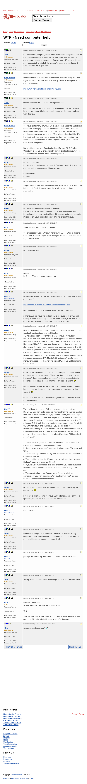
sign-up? (13, 43)
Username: (13, 44)
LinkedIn (6, 761)
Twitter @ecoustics (11, 763)
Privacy (31, 778)
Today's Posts (78, 714)
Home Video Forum (11, 716)
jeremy (7, 296)
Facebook (7, 757)
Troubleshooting (10, 744)
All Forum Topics (10, 725)
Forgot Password (10, 734)
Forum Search (42, 20)
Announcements (10, 746)
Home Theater (41, 10)
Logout (6, 736)
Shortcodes (8, 742)
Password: (31, 44)
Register (6, 738)
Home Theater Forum (12, 718)
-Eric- (6, 55)
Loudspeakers (27, 10)
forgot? (31, 43)
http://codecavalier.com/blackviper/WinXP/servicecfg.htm (46, 305)
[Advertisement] (43, 679)
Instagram (7, 759)
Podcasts (71, 10)
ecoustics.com (17, 775)
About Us (6, 778)
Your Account (8, 748)
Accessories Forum (12, 723)
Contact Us (15, 778)
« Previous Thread (13, 647)
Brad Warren (9, 78)
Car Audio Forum (11, 720)
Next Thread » (76, 647)
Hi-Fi (17, 10)
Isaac (6, 208)
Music (62, 10)
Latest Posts (9, 10)
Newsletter (24, 778)
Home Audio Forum (12, 714)
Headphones (53, 10)
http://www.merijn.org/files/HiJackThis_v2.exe (42, 89)
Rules (5, 740)
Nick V (7, 162)
